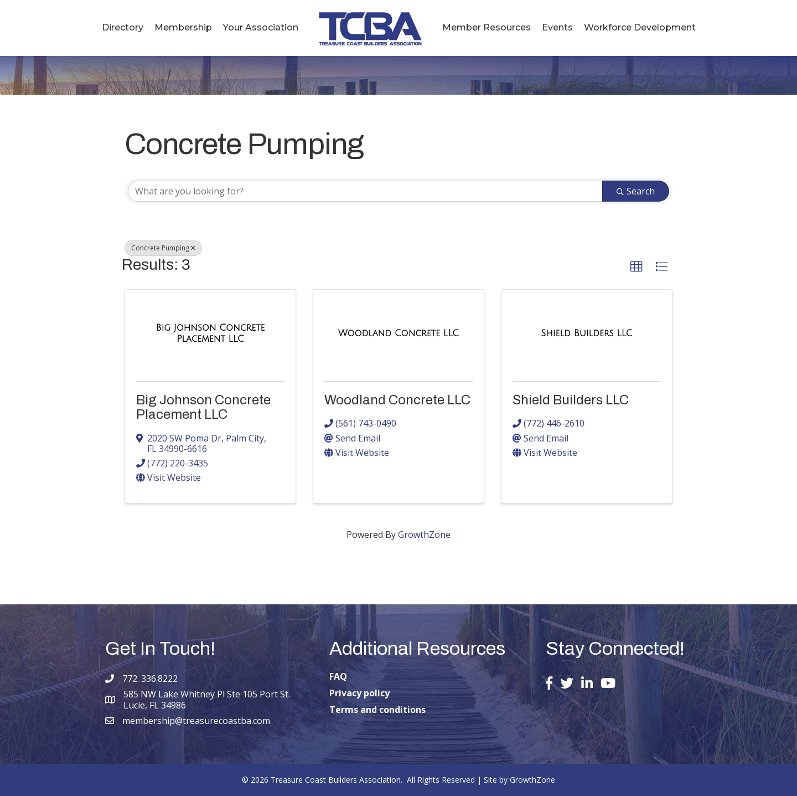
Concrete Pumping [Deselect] (163, 248)
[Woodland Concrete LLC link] (398, 333)
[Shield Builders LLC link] (587, 333)
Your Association (260, 27)
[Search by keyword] (365, 191)
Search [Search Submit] (636, 191)
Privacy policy (359, 693)
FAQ (338, 676)
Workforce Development (640, 27)
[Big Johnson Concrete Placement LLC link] (210, 333)
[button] (636, 267)
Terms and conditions (377, 709)
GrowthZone (424, 534)
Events (557, 27)
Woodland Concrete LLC (397, 400)
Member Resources (486, 27)
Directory (122, 27)
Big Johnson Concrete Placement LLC (203, 407)
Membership (183, 27)
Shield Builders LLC (571, 400)
